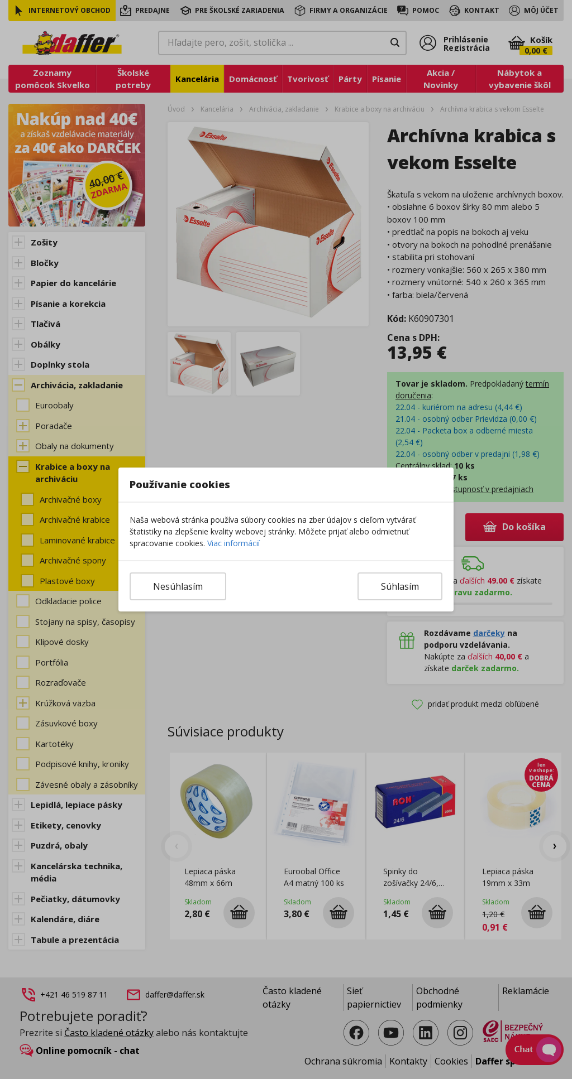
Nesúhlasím (178, 586)
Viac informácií (233, 543)
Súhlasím (400, 586)
